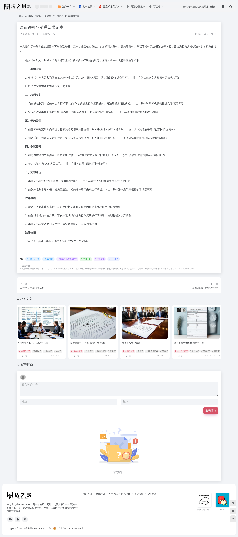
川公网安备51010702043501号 (68, 528)
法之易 (27, 528)
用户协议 (87, 493)
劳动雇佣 (39, 16)
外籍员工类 (50, 16)
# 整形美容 (194, 351)
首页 (21, 16)
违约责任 (126, 46)
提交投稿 (138, 493)
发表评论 (210, 410)
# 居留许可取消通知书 (67, 259)
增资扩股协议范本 (131, 343)
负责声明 (100, 493)
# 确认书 (57, 351)
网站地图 (126, 493)
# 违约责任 (114, 259)
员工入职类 (76, 351)
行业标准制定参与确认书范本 (33, 343)
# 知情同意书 (217, 351)
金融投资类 (128, 351)
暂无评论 (27, 364)
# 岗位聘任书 (100, 351)
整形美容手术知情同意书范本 (189, 343)
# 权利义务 (86, 259)
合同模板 (29, 16)
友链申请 (151, 493)
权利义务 (110, 46)
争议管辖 (142, 46)
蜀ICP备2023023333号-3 (41, 528)
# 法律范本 (100, 259)
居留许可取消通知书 (58, 46)
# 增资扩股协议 (151, 351)
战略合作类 (24, 351)
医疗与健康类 (181, 351)
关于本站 (113, 493)
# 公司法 (139, 351)
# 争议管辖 (48, 259)
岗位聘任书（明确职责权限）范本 (87, 343)
